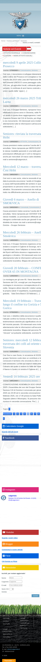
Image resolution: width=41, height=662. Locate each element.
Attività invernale (12, 53)
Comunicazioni (29, 53)
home (25, 42)
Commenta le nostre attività (12, 550)
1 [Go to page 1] (14, 414)
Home (3, 41)
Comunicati (24, 207)
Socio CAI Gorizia (5, 590)
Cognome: (5, 582)
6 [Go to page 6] (31, 414)
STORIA (6, 621)
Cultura (7, 56)
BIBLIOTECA (7, 634)
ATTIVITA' (23, 141)
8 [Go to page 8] (38, 414)
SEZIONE (6, 618)
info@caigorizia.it (13, 649)
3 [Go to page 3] (21, 414)
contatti (37, 42)
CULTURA (6, 624)
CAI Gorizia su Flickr (9, 561)
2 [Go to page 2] (17, 414)
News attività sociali (23, 56)
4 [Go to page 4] (24, 414)
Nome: (4, 578)
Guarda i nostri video (10, 538)
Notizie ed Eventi (13, 41)
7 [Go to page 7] (35, 414)
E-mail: (4, 585)
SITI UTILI (6, 637)
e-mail (30, 42)
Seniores (34, 70)
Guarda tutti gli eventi (10, 432)
